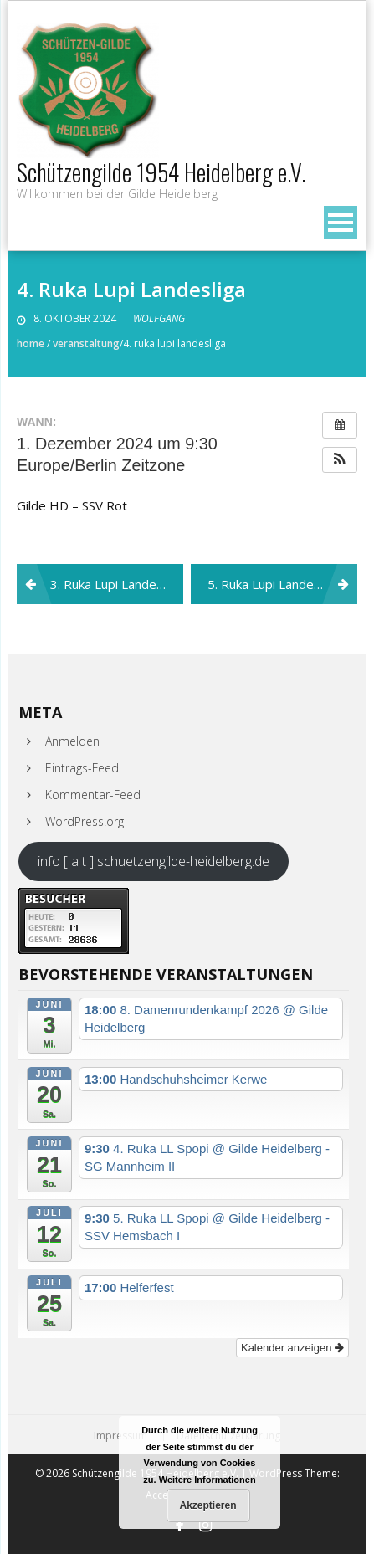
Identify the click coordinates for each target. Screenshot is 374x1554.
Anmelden (72, 741)
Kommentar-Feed (93, 795)
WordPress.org (84, 821)
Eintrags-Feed (82, 768)
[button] (339, 460)
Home (30, 343)
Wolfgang (159, 318)
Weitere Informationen (207, 1480)
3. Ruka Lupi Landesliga (116, 584)
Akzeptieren (207, 1505)
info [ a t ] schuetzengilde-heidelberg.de (153, 861)
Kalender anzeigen (292, 1347)
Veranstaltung (86, 343)
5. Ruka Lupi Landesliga (273, 584)
